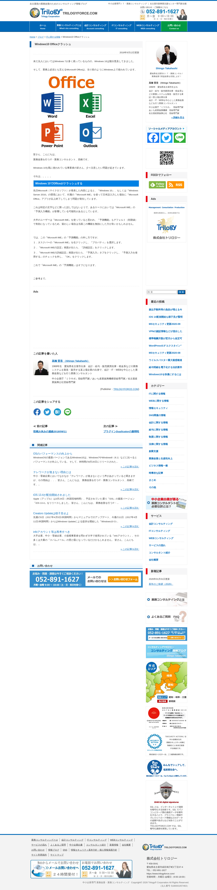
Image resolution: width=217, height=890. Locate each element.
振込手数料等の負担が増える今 (165, 309)
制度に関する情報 (158, 436)
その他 (152, 487)
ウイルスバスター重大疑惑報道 (165, 360)
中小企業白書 (76, 845)
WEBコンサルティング (148, 27)
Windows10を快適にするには (165, 374)
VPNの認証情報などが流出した (165, 331)
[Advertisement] (86, 319)
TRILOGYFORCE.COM (125, 389)
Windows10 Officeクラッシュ (53, 44)
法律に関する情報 (158, 444)
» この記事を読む (130, 466)
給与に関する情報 (158, 429)
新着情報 (114, 845)
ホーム (43, 27)
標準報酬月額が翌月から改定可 (165, 338)
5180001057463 (179, 886)
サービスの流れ (157, 545)
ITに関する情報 (157, 393)
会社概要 (153, 559)
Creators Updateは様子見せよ (51, 513)
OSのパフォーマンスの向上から (52, 453)
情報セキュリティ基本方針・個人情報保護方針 (94, 850)
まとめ (152, 480)
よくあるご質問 (58, 845)
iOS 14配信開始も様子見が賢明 (166, 316)
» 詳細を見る (177, 117)
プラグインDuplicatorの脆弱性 (121, 431)
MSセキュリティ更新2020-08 (164, 352)
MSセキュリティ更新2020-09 (164, 324)
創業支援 (153, 451)
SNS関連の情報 (157, 415)
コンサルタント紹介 (159, 552)
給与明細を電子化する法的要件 (165, 367)
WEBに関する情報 (159, 400)
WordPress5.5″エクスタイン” (165, 345)
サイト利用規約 (39, 855)
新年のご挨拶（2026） (161, 584)
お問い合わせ (174, 27)
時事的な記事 (156, 473)
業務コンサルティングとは (69, 27)
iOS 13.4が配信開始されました (52, 494)
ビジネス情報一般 (158, 465)
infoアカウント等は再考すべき (51, 531)
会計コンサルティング (95, 27)
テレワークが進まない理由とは (52, 472)
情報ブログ (53, 850)
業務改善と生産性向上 (161, 458)
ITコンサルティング (121, 27)
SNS (65, 850)
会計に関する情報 (158, 422)
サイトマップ (57, 855)
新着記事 (156, 571)
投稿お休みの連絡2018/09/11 (50, 431)
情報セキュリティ (158, 408)
